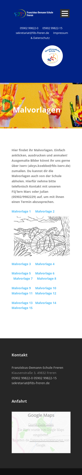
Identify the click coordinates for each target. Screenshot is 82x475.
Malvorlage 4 (44, 264)
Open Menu (65, 13)
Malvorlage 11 (22, 293)
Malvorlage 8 (46, 278)
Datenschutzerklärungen (47, 440)
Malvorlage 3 (21, 264)
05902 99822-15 (52, 28)
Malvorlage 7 (23, 278)
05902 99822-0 (29, 28)
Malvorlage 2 (44, 211)
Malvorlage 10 (45, 288)
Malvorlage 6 (44, 273)
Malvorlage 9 (21, 288)
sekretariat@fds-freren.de (32, 33)
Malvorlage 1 (21, 211)
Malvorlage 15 (22, 308)
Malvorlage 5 (21, 273)
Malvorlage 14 (45, 303)
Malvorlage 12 (45, 293)
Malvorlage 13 (22, 303)
